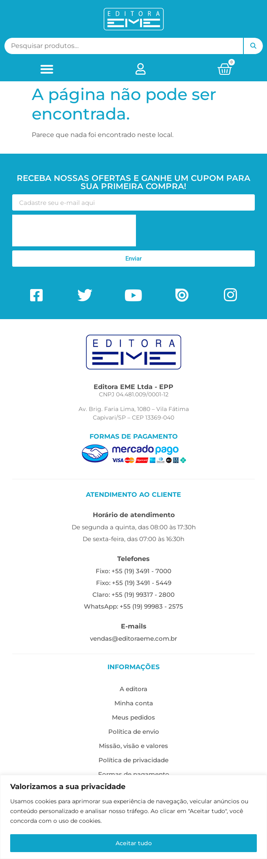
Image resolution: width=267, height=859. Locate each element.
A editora (133, 689)
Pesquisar (253, 45)
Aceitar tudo (134, 843)
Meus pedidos (133, 717)
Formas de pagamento (133, 774)
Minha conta (133, 703)
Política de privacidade (133, 760)
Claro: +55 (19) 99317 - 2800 (133, 594)
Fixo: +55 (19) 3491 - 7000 (133, 571)
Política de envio (133, 731)
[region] (133, 817)
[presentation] (74, 230)
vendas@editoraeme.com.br (133, 638)
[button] (46, 69)
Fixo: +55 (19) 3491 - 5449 (133, 583)
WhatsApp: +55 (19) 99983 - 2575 (133, 606)
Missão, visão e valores (133, 746)
